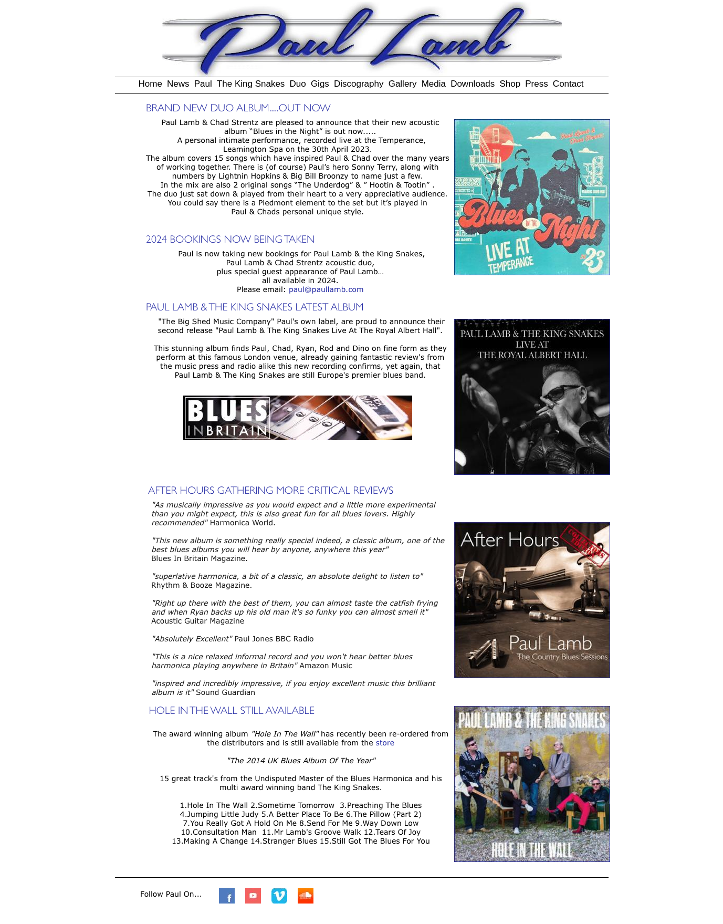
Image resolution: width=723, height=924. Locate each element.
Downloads (472, 84)
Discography (359, 84)
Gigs (320, 84)
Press (536, 84)
